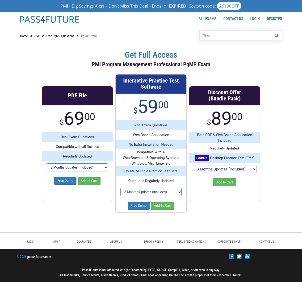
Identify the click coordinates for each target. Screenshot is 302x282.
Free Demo (65, 180)
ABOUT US (116, 241)
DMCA (56, 241)
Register (274, 19)
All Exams (207, 19)
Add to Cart (89, 181)
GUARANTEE (84, 241)
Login (255, 19)
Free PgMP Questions (60, 36)
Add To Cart (162, 205)
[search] (276, 35)
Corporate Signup (229, 241)
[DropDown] (77, 167)
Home (24, 36)
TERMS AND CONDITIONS (191, 241)
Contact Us (233, 19)
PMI (37, 36)
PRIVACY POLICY (153, 241)
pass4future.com (39, 257)
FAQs (30, 241)
